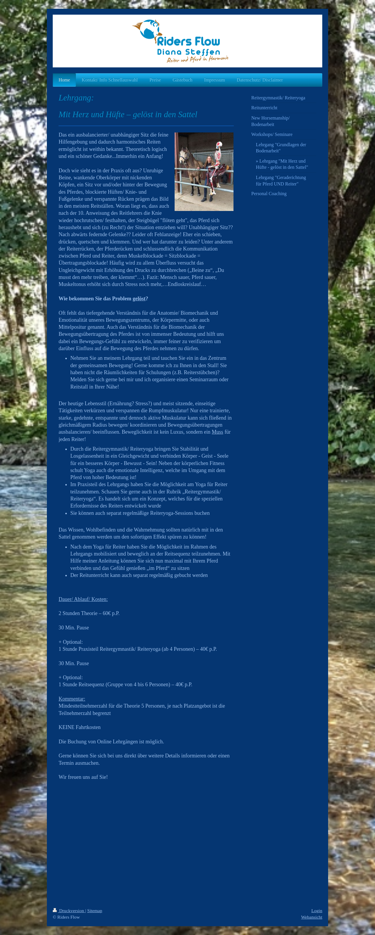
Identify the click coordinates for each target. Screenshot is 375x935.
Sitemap (94, 910)
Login (316, 910)
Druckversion (69, 910)
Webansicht (311, 916)
